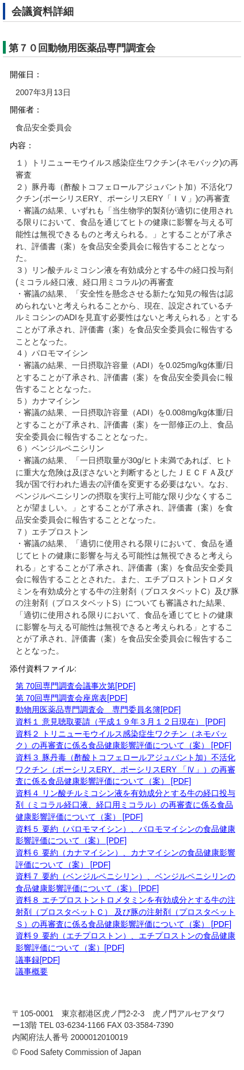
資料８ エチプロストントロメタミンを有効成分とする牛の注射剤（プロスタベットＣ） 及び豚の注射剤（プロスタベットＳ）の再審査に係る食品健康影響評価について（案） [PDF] (125, 912)
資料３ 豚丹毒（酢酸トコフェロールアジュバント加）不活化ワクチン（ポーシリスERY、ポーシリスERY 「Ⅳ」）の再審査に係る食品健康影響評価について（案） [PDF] (125, 769)
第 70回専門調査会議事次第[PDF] (75, 686)
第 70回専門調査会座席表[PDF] (71, 698)
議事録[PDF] (38, 960)
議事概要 (32, 971)
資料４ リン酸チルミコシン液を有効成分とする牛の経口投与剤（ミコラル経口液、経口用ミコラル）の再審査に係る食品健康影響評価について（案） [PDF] (125, 805)
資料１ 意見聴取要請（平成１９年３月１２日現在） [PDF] (121, 722)
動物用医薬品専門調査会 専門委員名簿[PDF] (98, 709)
